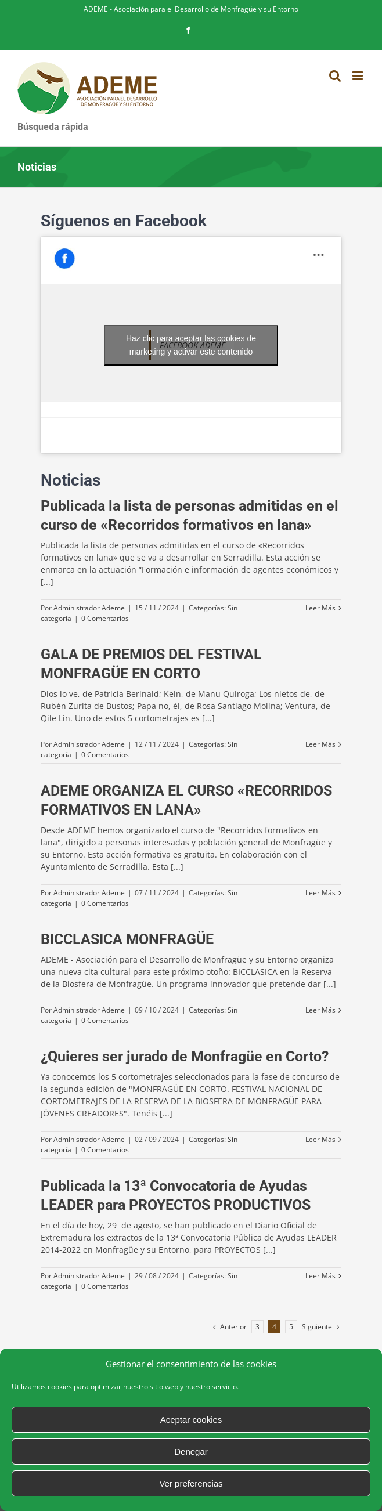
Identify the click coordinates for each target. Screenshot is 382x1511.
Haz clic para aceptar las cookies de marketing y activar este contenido (191, 345)
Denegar (191, 1451)
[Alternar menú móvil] (358, 76)
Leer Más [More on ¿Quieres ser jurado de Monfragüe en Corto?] (320, 1139)
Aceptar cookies (191, 1420)
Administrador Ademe (89, 608)
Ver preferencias (190, 1483)
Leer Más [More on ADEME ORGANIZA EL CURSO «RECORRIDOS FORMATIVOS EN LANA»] (320, 893)
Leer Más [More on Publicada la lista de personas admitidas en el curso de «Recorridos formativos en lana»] (320, 608)
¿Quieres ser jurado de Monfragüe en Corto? (185, 1056)
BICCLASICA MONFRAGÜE (127, 939)
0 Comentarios (105, 618)
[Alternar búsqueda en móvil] (335, 76)
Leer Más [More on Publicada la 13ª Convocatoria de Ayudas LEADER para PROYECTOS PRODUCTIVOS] (320, 1276)
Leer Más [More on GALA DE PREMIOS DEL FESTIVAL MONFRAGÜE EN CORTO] (320, 744)
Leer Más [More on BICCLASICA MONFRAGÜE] (320, 1010)
